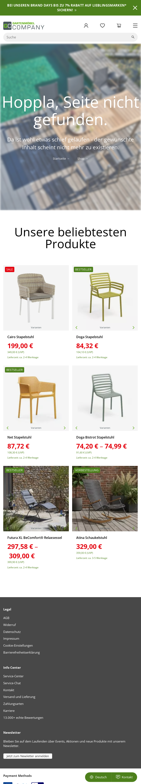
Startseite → (61, 158)
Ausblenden (135, 8)
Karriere (9, 711)
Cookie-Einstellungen (18, 645)
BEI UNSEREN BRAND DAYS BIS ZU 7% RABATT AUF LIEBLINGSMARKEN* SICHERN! (67, 7)
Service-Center (13, 676)
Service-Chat (12, 683)
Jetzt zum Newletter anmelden (28, 756)
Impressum (11, 638)
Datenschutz (12, 632)
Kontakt (8, 690)
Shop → (82, 158)
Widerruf (9, 625)
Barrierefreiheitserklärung (21, 652)
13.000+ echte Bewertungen (23, 718)
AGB (6, 618)
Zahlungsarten (13, 704)
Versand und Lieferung (19, 697)
